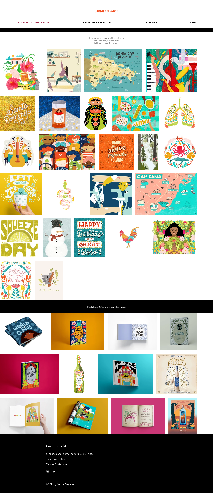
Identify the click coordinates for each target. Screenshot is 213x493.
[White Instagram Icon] (48, 471)
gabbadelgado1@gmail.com (61, 454)
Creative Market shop (57, 464)
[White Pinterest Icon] (54, 471)
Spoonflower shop (56, 459)
